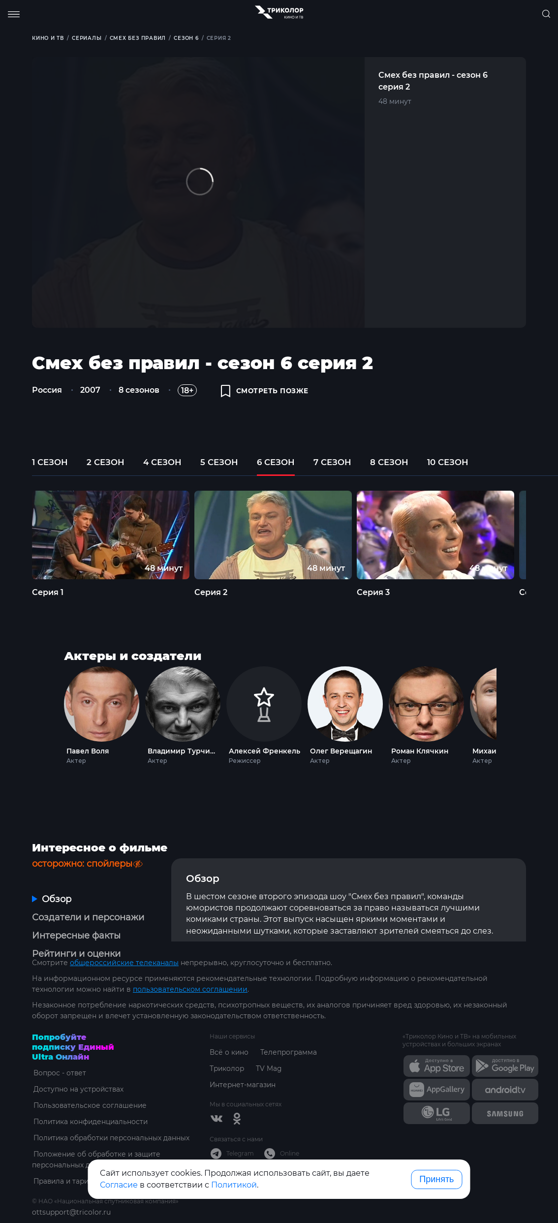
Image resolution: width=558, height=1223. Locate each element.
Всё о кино (229, 1028)
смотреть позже (265, 392)
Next (509, 717)
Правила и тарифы (66, 1157)
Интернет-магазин (243, 1061)
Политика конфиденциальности (91, 1098)
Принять (436, 1179)
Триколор (228, 1044)
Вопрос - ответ (59, 1049)
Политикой (234, 1185)
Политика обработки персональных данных (111, 1114)
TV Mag (270, 1044)
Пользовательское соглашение (89, 1081)
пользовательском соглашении (190, 965)
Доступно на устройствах (78, 1065)
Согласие (119, 1185)
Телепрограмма (289, 1028)
